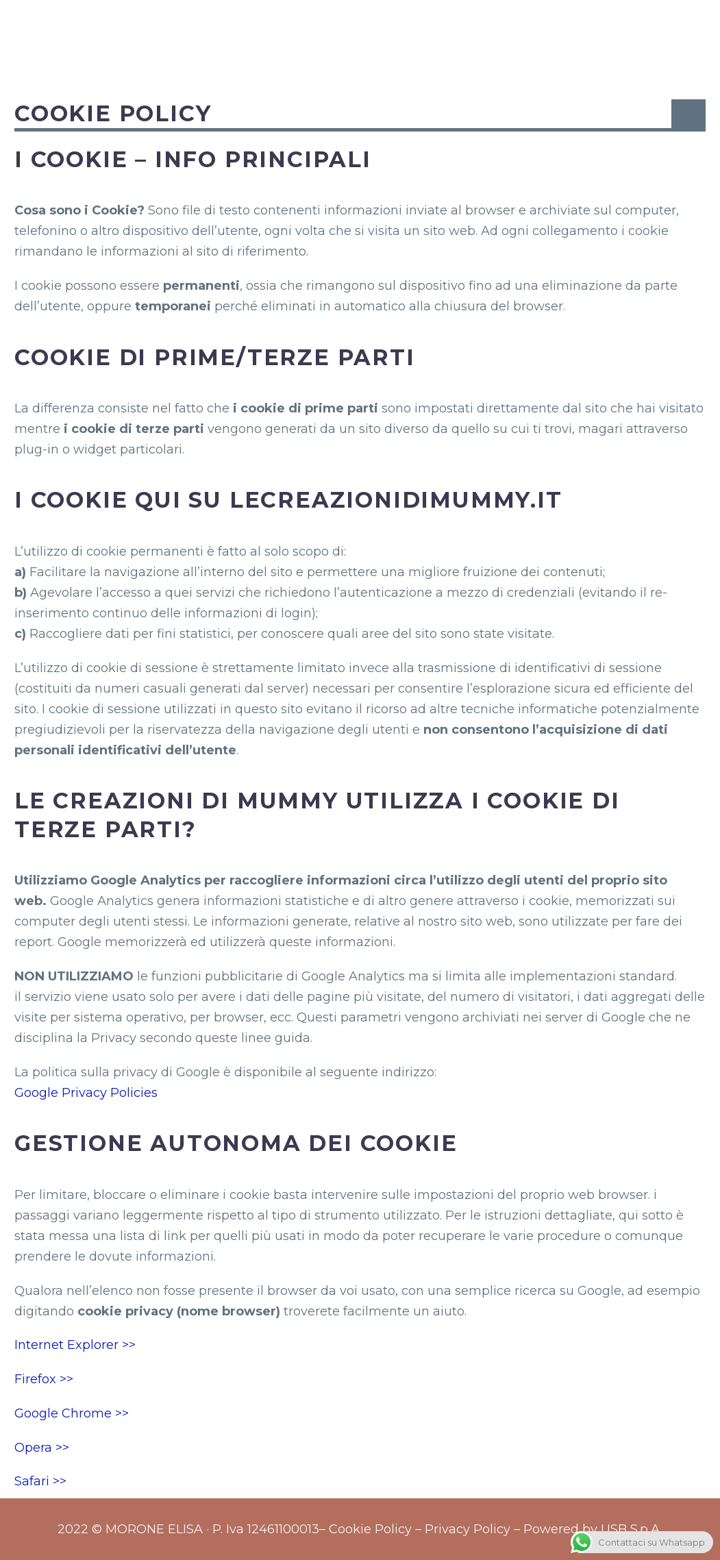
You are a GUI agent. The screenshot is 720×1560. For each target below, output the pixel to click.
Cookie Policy (370, 1529)
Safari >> (40, 1481)
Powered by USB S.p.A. (592, 1529)
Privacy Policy (467, 1529)
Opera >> (41, 1447)
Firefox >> (43, 1379)
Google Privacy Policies (86, 1092)
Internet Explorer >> (75, 1344)
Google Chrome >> (71, 1413)
